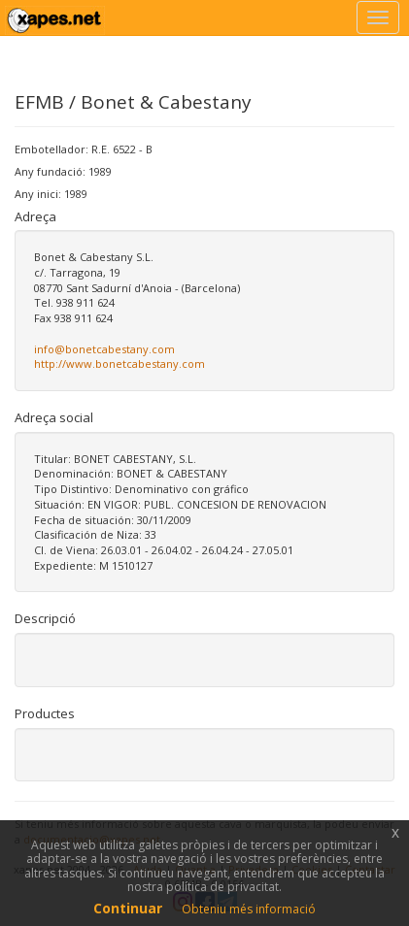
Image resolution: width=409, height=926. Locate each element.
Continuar (127, 908)
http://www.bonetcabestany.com (119, 363)
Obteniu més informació (249, 909)
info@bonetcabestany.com (104, 349)
